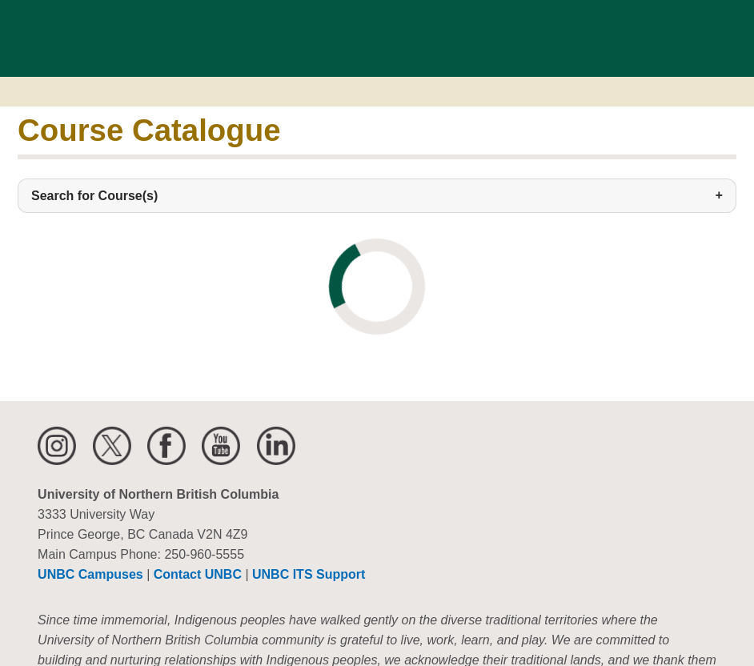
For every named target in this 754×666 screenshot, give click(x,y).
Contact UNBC (198, 574)
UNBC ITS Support (308, 574)
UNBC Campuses (90, 574)
